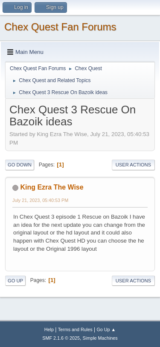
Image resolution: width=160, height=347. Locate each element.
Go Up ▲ (106, 329)
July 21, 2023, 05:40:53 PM (40, 200)
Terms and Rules (75, 329)
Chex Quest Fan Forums (60, 27)
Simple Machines (100, 338)
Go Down (20, 164)
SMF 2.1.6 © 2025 (61, 338)
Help (49, 329)
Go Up (15, 280)
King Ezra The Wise (51, 187)
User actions (133, 164)
